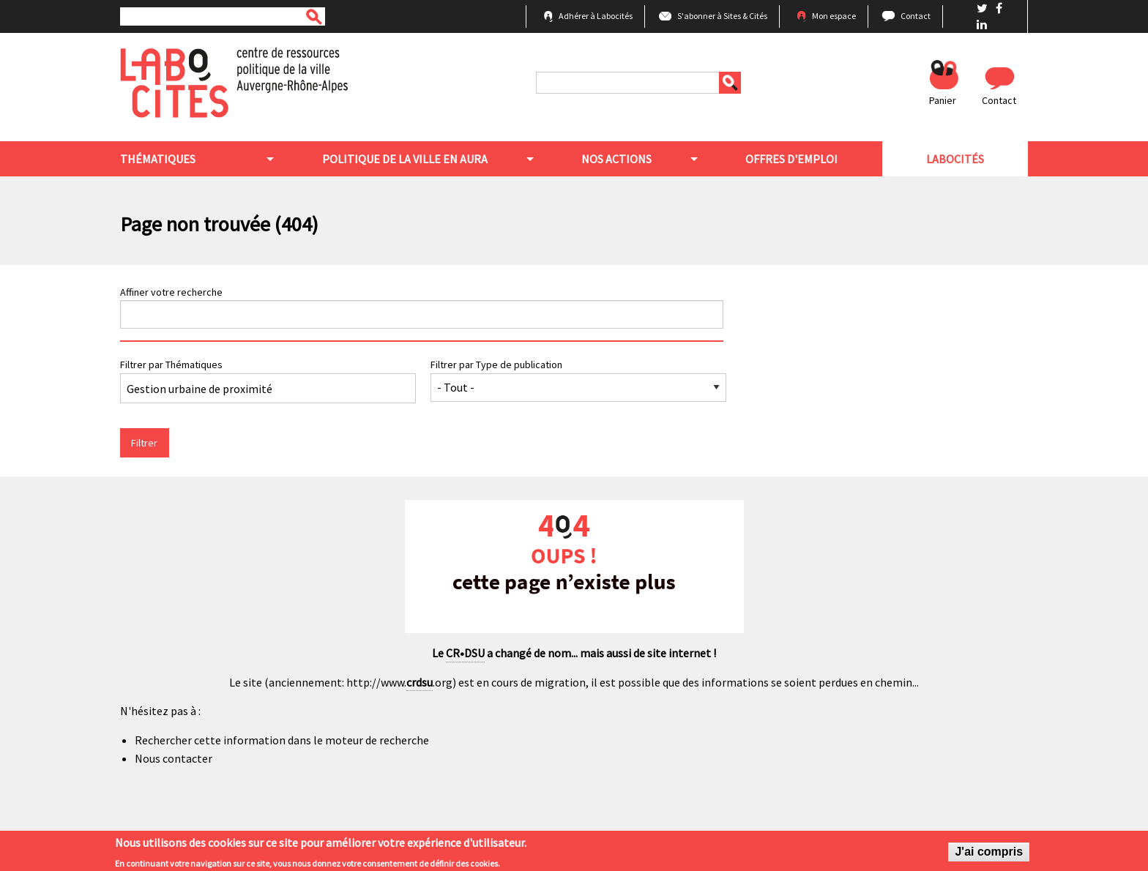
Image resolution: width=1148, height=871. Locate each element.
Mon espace (834, 15)
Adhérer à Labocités (596, 15)
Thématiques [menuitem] (157, 159)
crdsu (419, 682)
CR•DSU (465, 653)
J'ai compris (989, 854)
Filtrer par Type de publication (496, 364)
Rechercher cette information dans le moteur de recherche (282, 740)
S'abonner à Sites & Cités (722, 15)
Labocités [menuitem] (955, 159)
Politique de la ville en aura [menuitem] (405, 159)
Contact (916, 15)
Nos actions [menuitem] (616, 159)
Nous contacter (173, 758)
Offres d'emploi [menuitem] (791, 159)
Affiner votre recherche (171, 292)
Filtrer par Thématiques (171, 364)
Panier (942, 100)
